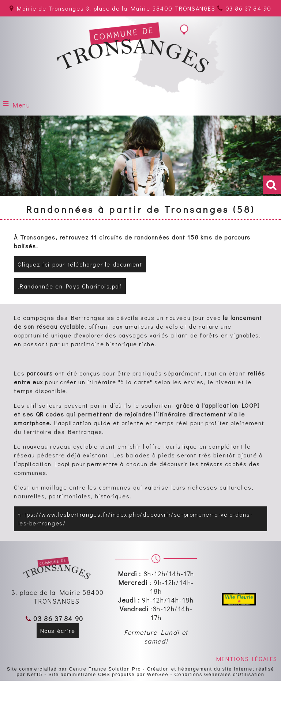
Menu (21, 105)
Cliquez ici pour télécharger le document (80, 264)
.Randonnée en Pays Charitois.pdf (70, 286)
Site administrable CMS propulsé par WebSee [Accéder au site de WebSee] (108, 674)
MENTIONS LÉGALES (246, 659)
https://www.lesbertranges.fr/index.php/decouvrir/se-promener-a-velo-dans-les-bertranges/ (135, 518)
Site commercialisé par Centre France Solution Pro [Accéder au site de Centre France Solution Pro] (74, 669)
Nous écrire (57, 630)
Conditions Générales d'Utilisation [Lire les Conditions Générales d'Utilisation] (219, 674)
